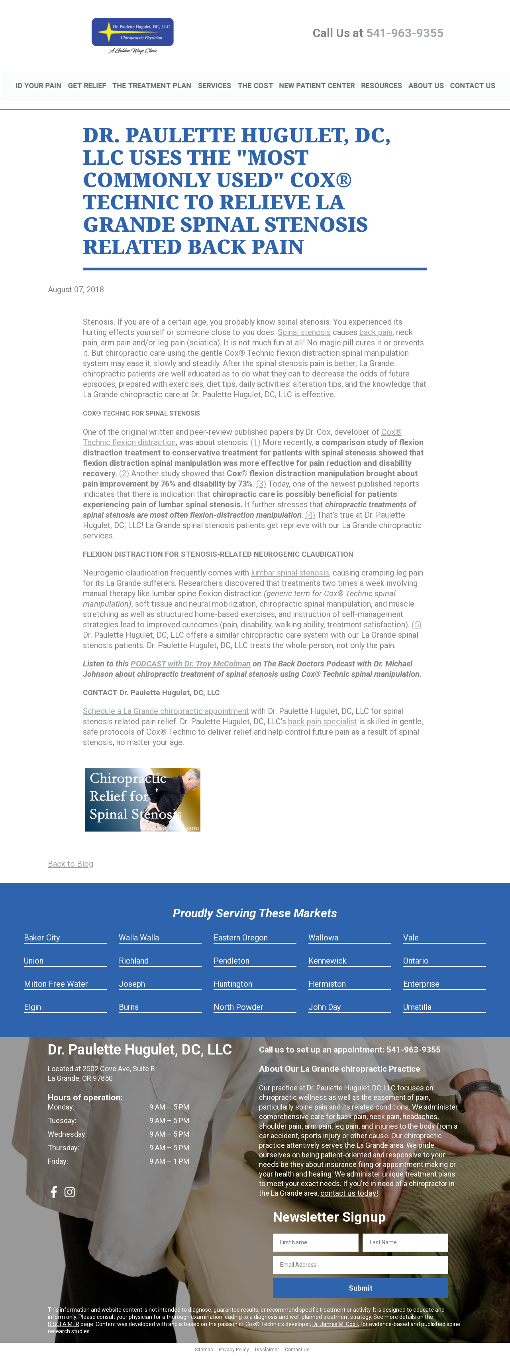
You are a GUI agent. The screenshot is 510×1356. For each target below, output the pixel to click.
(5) (417, 626)
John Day (324, 1008)
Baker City (42, 939)
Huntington (233, 985)
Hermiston (327, 985)
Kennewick (327, 962)
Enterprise (421, 985)
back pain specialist (322, 722)
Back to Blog (70, 865)
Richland (134, 962)
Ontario (416, 962)
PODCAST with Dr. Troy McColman (191, 665)
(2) (124, 474)
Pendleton (231, 962)
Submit (361, 1289)
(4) (310, 516)
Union (33, 962)
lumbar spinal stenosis (290, 574)
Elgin (32, 1008)
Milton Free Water (56, 985)
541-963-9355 (404, 33)
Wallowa (323, 939)
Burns (129, 1008)
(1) (256, 443)
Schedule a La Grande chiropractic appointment (166, 712)
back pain (375, 333)
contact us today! (347, 1194)
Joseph (132, 985)
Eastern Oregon (241, 939)
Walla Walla (139, 939)
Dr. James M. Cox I (335, 1325)
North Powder (238, 1008)
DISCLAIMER (63, 1325)
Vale (411, 939)
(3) (261, 485)
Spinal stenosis (304, 333)
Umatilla (417, 1008)
